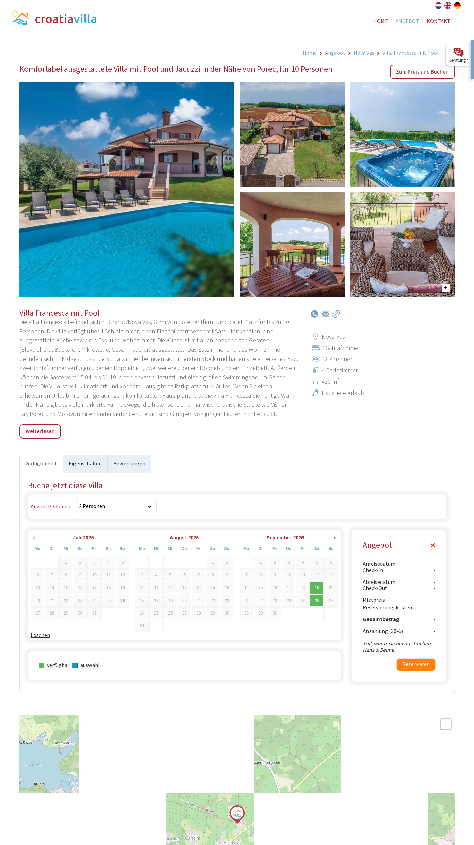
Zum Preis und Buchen (422, 72)
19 (317, 587)
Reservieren (416, 664)
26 (317, 600)
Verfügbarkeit (41, 463)
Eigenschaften (85, 463)
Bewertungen (129, 463)
